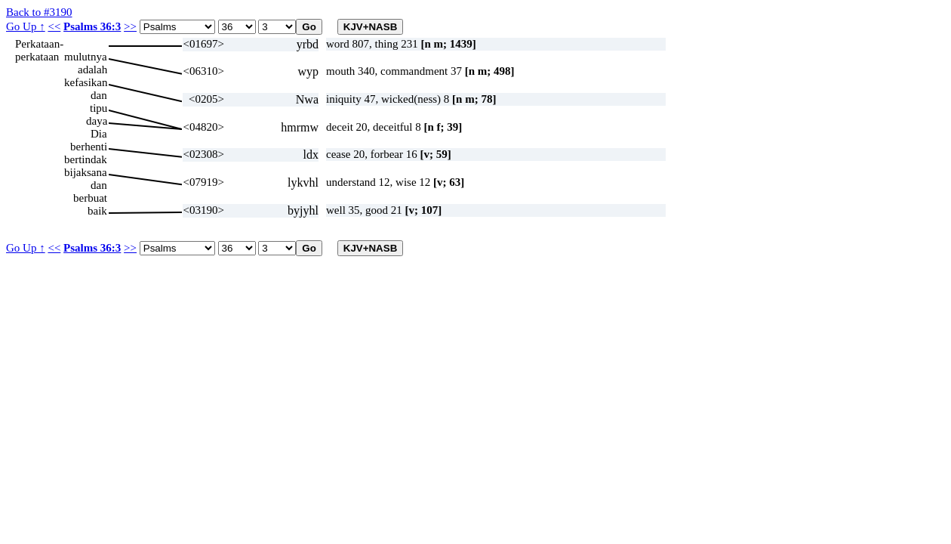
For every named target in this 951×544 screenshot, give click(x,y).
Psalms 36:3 (92, 26)
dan (99, 95)
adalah (92, 69)
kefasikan (85, 82)
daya (96, 121)
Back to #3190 (39, 12)
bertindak (85, 159)
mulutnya (85, 57)
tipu (98, 108)
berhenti (88, 147)
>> (130, 26)
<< (54, 26)
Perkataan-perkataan (39, 44)
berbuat (90, 198)
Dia (99, 134)
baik (97, 211)
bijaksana (85, 172)
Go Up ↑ (25, 26)
